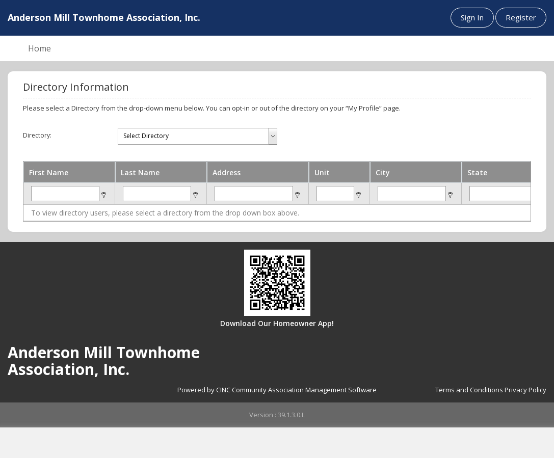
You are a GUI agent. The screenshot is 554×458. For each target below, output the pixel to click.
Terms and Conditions (469, 389)
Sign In (472, 17)
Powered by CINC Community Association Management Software (277, 389)
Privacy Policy (525, 389)
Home (39, 48)
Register (521, 17)
